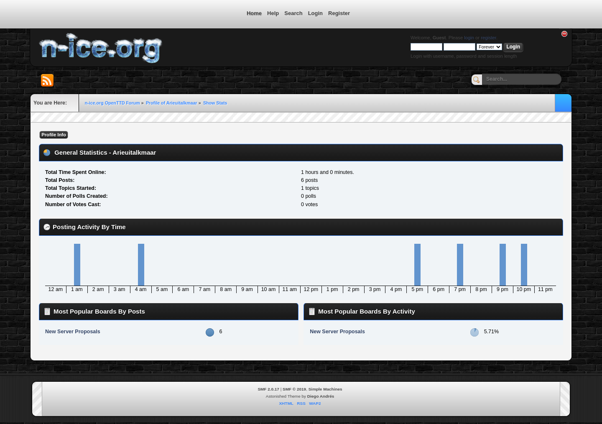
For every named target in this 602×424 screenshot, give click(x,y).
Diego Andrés (320, 396)
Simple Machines (325, 389)
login (469, 37)
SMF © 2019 (294, 389)
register (488, 37)
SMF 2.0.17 (268, 389)
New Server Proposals (72, 332)
